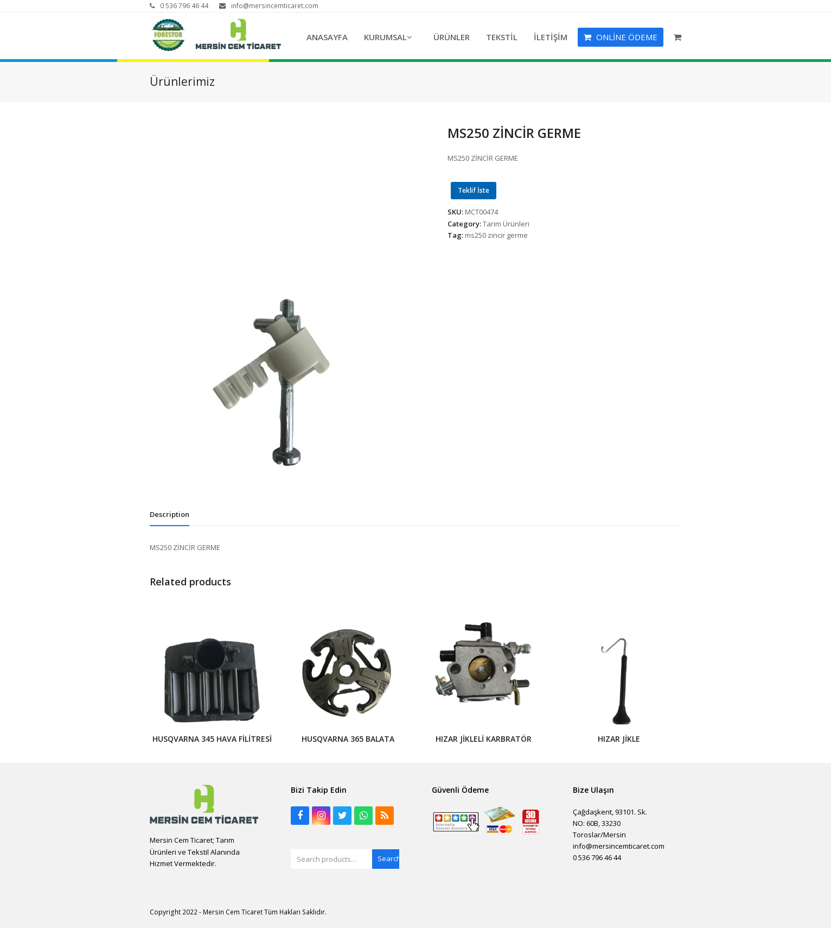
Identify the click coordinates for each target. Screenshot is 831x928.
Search (388, 858)
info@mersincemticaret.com (274, 5)
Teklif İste (473, 190)
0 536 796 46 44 (184, 5)
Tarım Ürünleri (506, 224)
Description (169, 514)
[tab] (169, 514)
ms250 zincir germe (496, 235)
